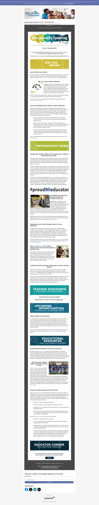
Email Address (28, 476)
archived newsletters (41, 56)
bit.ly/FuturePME (33, 138)
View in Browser (49, 25)
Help (55, 501)
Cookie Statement (69, 3)
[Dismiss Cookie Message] (97, 1)
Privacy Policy (45, 501)
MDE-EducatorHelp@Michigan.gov (52, 468)
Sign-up (49, 27)
